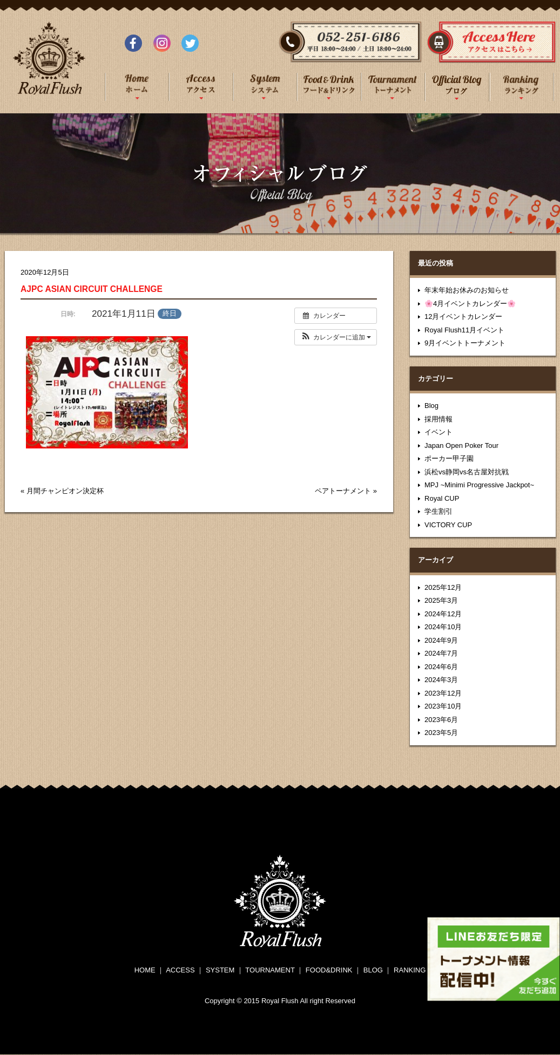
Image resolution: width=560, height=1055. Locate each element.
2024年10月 (443, 627)
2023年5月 (441, 733)
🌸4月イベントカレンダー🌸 (470, 304)
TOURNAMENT (269, 970)
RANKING (410, 970)
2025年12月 (443, 587)
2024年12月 (443, 614)
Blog (431, 405)
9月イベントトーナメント (464, 343)
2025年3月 (441, 600)
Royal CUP (441, 498)
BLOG (373, 970)
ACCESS (180, 970)
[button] (335, 337)
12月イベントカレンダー (463, 316)
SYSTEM (220, 970)
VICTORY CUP (448, 525)
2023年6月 (441, 720)
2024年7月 (441, 653)
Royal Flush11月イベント (464, 330)
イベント (438, 432)
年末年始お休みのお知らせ (466, 290)
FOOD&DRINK (329, 970)
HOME (145, 970)
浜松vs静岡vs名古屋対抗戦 (466, 472)
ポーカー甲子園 (449, 458)
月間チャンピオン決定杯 (65, 491)
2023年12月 (443, 693)
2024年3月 (441, 680)
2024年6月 (441, 667)
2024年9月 (441, 640)
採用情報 (438, 419)
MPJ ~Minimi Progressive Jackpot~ (479, 485)
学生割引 (438, 511)
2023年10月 (443, 706)
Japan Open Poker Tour (461, 445)
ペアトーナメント (343, 491)
